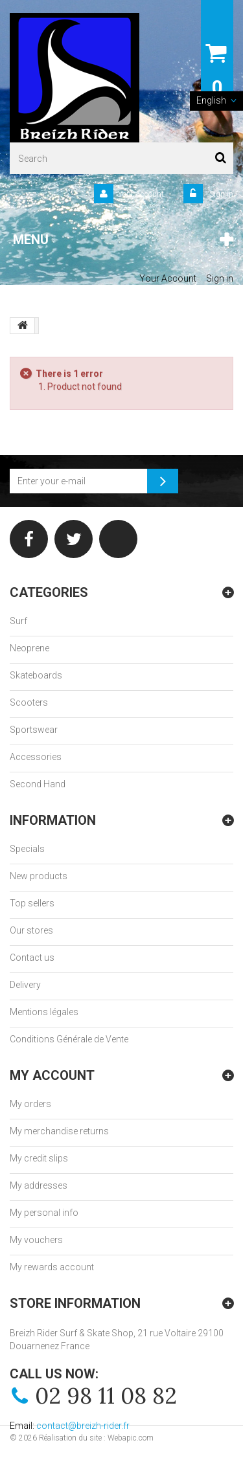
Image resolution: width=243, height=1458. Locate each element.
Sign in (220, 194)
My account (52, 1075)
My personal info (44, 1212)
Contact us (32, 957)
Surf (18, 621)
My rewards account (52, 1267)
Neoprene (29, 648)
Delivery (25, 985)
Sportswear (34, 729)
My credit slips (39, 1158)
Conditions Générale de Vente (69, 1039)
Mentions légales (44, 1012)
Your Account (141, 194)
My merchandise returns (59, 1131)
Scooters (29, 702)
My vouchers (36, 1240)
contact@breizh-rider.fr (83, 1425)
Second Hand (37, 784)
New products (38, 876)
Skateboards (36, 675)
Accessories (36, 757)
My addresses (38, 1185)
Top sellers (32, 903)
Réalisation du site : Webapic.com (96, 1437)
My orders (30, 1104)
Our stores (31, 930)
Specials (27, 849)
